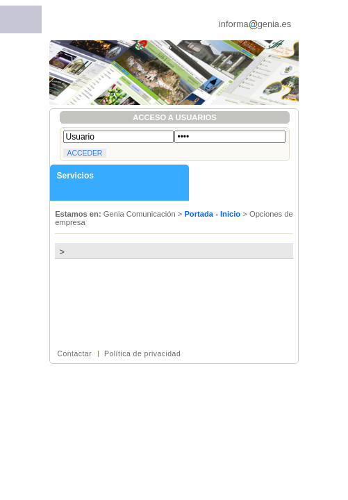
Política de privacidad (142, 354)
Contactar (74, 354)
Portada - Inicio (212, 214)
